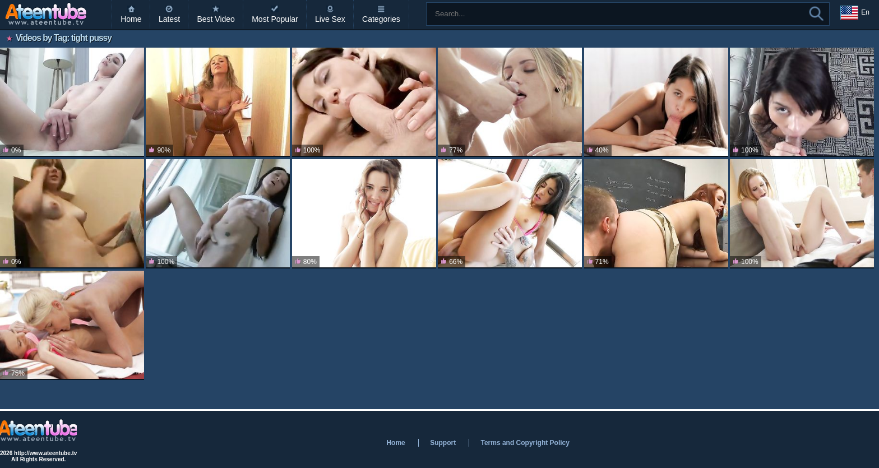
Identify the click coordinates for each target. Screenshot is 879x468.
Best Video (215, 19)
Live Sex (330, 19)
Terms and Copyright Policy (524, 443)
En (854, 13)
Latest (169, 19)
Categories (381, 19)
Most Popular (275, 19)
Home (131, 19)
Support (443, 443)
